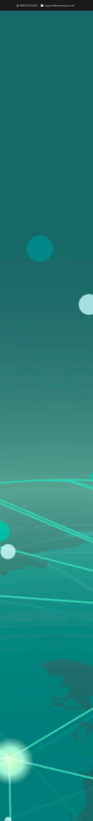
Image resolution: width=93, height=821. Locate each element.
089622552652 (29, 5)
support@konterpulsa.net (59, 5)
